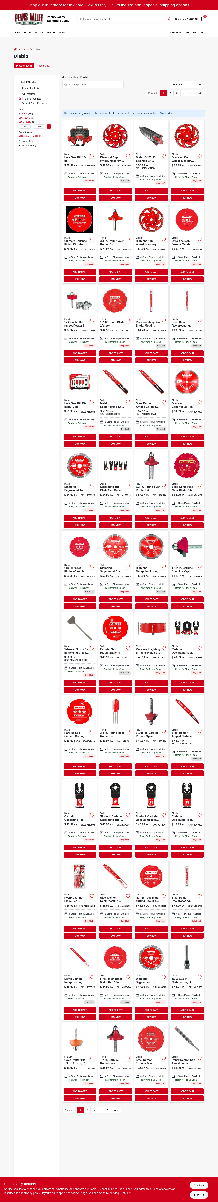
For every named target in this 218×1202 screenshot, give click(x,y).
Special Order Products (34, 103)
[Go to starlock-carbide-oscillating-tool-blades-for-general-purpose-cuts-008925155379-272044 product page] (151, 819)
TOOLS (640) (29, 145)
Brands (25, 49)
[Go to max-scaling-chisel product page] (79, 653)
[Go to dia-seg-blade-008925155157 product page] (115, 571)
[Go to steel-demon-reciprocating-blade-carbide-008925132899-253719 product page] (115, 900)
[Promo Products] (20, 88)
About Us (198, 32)
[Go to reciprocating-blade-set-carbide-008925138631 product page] (79, 900)
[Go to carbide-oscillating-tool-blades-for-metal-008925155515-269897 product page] (187, 819)
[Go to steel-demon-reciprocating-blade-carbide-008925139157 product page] (187, 900)
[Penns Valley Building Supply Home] (29, 18)
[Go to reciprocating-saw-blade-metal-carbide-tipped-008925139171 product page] (151, 325)
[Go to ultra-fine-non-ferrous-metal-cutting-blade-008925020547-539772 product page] (187, 243)
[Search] (169, 19)
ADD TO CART (80, 191)
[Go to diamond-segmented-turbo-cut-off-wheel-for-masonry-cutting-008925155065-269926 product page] (79, 489)
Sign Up (194, 18)
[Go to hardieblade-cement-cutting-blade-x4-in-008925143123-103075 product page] (79, 736)
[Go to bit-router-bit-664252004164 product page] (79, 1062)
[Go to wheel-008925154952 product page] (187, 161)
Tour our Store (179, 32)
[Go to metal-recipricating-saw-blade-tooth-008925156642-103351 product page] (115, 407)
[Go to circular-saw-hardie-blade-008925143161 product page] (115, 653)
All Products (32, 32)
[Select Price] (49, 126)
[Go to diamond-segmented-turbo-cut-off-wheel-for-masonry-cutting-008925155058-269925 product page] (151, 981)
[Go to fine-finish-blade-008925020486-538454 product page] (115, 981)
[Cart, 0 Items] (202, 19)
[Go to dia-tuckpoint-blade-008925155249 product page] (151, 571)
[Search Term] (125, 19)
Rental (51, 32)
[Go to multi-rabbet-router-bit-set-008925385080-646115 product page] (79, 325)
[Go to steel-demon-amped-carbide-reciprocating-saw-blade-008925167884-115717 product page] (187, 736)
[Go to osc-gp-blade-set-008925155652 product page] (115, 489)
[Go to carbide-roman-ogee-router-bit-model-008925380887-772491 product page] (151, 736)
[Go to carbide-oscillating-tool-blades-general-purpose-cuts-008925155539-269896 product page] (79, 819)
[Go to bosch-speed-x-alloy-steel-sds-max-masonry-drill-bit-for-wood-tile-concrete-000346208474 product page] (151, 161)
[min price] (25, 126)
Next (199, 93)
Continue (198, 1185)
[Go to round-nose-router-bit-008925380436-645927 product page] (115, 736)
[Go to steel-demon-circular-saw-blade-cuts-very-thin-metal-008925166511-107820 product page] (151, 1062)
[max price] (39, 126)
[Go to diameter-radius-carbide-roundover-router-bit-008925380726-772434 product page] (115, 1062)
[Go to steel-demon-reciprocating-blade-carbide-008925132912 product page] (187, 325)
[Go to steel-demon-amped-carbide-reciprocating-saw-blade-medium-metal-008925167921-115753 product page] (151, 407)
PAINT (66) (28, 140)
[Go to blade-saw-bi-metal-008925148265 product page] (151, 653)
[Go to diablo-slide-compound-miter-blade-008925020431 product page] (187, 489)
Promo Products (30, 88)
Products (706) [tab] (24, 65)
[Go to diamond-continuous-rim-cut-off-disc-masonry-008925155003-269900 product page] (187, 407)
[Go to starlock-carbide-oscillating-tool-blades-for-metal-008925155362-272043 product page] (115, 819)
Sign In (179, 18)
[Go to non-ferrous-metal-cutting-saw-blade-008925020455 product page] (151, 900)
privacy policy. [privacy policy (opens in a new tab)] (32, 1193)
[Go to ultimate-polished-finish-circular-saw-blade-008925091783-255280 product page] (79, 243)
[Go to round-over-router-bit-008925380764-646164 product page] (115, 243)
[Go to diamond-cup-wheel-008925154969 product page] (115, 161)
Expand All (37, 136)
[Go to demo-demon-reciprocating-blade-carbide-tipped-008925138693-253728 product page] (79, 981)
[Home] (15, 49)
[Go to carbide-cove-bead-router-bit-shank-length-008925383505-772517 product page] (187, 571)
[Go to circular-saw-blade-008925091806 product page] (79, 571)
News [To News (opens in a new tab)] (61, 32)
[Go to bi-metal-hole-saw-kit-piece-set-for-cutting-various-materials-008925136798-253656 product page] (79, 407)
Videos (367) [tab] (43, 65)
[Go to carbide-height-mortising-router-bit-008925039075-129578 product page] (187, 981)
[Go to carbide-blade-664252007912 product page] (115, 325)
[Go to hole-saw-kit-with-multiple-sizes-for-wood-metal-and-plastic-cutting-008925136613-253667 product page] (79, 161)
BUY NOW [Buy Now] (80, 198)
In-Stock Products (31, 99)
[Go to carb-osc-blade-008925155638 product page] (187, 653)
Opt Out (199, 1195)
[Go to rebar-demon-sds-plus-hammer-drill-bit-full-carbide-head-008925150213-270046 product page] (187, 1062)
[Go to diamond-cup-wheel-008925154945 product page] (151, 243)
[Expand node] (20, 141)
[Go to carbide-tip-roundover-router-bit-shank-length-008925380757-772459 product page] (151, 489)
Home (17, 32)
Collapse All (24, 136)
